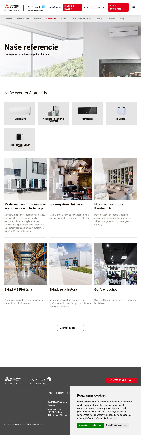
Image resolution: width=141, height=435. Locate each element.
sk (99, 7)
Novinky (111, 18)
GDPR (40, 424)
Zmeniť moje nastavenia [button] (116, 425)
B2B (86, 7)
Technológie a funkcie (81, 18)
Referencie (51, 18)
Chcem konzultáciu (115, 7)
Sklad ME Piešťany (18, 289)
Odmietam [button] (96, 425)
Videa (63, 18)
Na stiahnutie (23, 18)
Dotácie (37, 18)
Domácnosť (55, 7)
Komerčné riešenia (69, 7)
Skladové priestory (63, 289)
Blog (122, 18)
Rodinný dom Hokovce (66, 204)
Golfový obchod (105, 289)
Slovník (99, 18)
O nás (50, 393)
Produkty (60, 393)
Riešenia (8, 18)
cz (104, 7)
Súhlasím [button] (83, 425)
